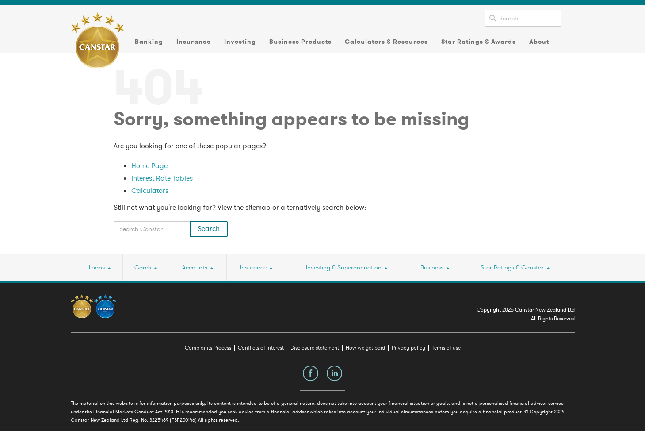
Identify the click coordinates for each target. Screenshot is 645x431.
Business (435, 267)
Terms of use (446, 348)
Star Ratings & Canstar (515, 267)
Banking (149, 42)
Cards (145, 267)
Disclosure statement (314, 348)
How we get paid (365, 348)
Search (209, 229)
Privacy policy (408, 348)
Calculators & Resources (386, 42)
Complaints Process (208, 348)
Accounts (198, 267)
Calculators (149, 191)
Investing (240, 42)
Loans (100, 267)
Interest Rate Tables (162, 178)
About (539, 42)
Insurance (193, 42)
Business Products (300, 42)
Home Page (149, 166)
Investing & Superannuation (347, 267)
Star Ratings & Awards (478, 42)
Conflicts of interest (261, 348)
